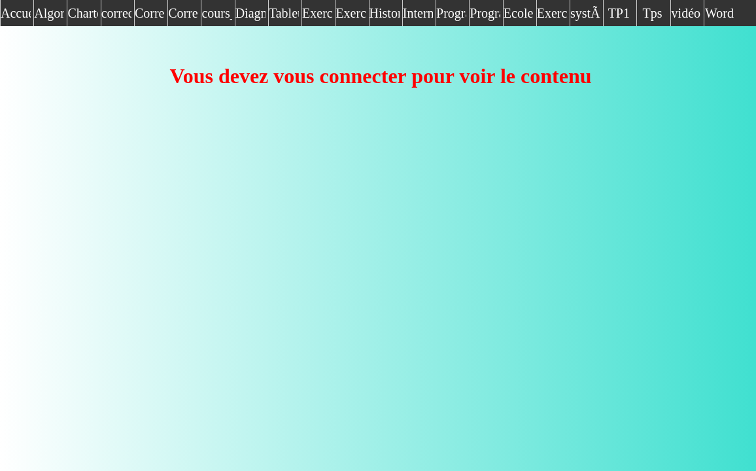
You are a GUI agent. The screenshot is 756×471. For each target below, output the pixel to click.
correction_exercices (116, 13)
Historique (384, 13)
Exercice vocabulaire (350, 16)
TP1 (619, 13)
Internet (418, 13)
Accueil (16, 13)
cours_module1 (216, 13)
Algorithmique (49, 13)
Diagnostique (250, 13)
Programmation (451, 13)
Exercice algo (552, 16)
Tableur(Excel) (284, 13)
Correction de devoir (183, 16)
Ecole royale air (519, 16)
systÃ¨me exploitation (585, 16)
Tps (652, 13)
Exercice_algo (317, 13)
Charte (82, 13)
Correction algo (150, 16)
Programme (485, 13)
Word (719, 13)
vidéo (686, 13)
